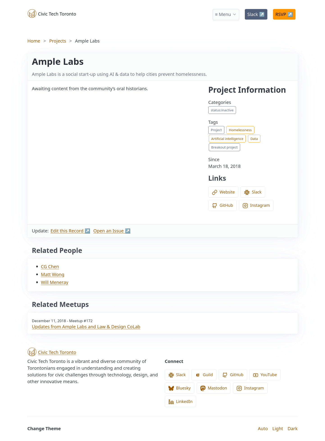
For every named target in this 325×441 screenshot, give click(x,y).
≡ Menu (223, 14)
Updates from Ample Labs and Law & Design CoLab (86, 327)
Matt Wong (52, 274)
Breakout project (224, 147)
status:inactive (222, 110)
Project (216, 130)
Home (33, 41)
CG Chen (50, 266)
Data (254, 138)
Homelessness (240, 130)
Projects (57, 41)
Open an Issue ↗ (111, 231)
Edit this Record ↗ (70, 231)
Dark (293, 428)
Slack (256, 14)
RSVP (284, 14)
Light (277, 428)
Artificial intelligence (227, 138)
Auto (263, 428)
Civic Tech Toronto (51, 13)
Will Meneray (54, 282)
